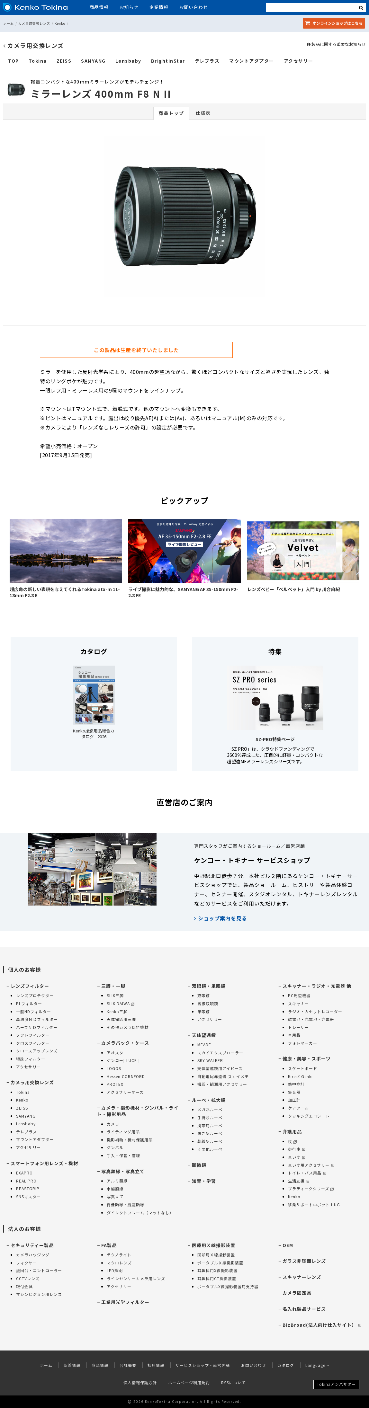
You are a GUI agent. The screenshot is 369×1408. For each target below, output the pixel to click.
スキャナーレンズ (302, 1277)
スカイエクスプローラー (220, 1052)
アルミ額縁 (117, 1180)
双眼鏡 (203, 995)
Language (317, 1365)
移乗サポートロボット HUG (314, 1204)
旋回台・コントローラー (39, 1270)
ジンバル (115, 1147)
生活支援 (298, 1180)
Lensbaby (128, 61)
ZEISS (64, 61)
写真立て (115, 1196)
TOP (13, 61)
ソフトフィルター (33, 1035)
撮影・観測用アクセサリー (222, 1084)
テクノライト (119, 1254)
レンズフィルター (30, 986)
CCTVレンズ (28, 1278)
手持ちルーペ (209, 1117)
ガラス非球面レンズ (304, 1261)
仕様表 (203, 113)
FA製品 (109, 1245)
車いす (296, 1157)
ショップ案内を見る (220, 918)
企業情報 (158, 7)
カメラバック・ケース (125, 1043)
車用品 (294, 1035)
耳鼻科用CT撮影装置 (216, 1278)
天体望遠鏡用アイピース (220, 1068)
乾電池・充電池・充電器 (311, 1019)
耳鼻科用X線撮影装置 (217, 1270)
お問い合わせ (193, 7)
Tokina (38, 61)
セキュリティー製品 (32, 1245)
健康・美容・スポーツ (307, 1058)
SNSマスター (28, 1196)
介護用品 (292, 1131)
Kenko (60, 23)
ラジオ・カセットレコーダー (315, 1011)
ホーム (8, 23)
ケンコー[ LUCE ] (123, 1060)
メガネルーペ (209, 1109)
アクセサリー (298, 61)
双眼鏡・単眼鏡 (209, 986)
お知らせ (129, 7)
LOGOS (114, 1068)
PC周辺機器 (299, 995)
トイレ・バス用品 (307, 1172)
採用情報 (156, 1365)
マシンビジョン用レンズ (39, 1294)
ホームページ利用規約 (189, 1382)
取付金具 (24, 1286)
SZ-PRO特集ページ (275, 739)
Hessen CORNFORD (126, 1076)
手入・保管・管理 (123, 1155)
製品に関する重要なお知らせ (336, 44)
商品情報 (99, 7)
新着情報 (72, 1365)
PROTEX (115, 1084)
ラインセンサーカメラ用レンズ (136, 1278)
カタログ (285, 1365)
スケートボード (302, 1068)
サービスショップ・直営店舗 (203, 1365)
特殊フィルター (30, 1058)
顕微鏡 (199, 1165)
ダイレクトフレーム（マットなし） (140, 1212)
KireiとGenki (300, 1076)
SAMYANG (93, 61)
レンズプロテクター (35, 995)
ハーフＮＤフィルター (37, 1027)
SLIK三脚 (115, 995)
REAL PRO (26, 1180)
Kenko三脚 (117, 1011)
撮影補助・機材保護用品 (130, 1139)
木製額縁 (115, 1188)
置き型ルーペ (209, 1133)
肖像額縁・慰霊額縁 (125, 1204)
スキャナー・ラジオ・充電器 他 (317, 986)
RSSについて (233, 1382)
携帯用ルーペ (209, 1125)
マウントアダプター (251, 61)
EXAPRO (24, 1172)
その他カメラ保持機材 (127, 1027)
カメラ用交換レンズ (34, 23)
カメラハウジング (33, 1254)
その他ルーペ (209, 1149)
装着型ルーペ (209, 1141)
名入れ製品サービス (304, 1309)
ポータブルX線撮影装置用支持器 (227, 1286)
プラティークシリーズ (311, 1188)
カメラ (113, 1124)
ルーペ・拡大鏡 (209, 1100)
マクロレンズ (119, 1262)
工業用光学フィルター (125, 1302)
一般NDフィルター (33, 1011)
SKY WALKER (210, 1060)
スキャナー (298, 1003)
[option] (184, 218)
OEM (288, 1245)
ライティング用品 (123, 1131)
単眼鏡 (203, 1011)
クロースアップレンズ (37, 1050)
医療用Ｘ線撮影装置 (213, 1245)
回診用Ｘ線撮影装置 (216, 1254)
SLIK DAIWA (120, 1003)
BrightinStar (168, 61)
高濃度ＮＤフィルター (37, 1019)
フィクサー (26, 1262)
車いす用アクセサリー (311, 1165)
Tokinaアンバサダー (336, 1384)
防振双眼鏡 (207, 1003)
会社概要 (128, 1365)
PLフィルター (29, 1003)
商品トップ (171, 113)
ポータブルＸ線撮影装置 (220, 1262)
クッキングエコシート (309, 1116)
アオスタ (115, 1052)
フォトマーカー (302, 1043)
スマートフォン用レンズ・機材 (44, 1163)
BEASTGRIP (28, 1188)
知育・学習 (204, 1181)
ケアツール (298, 1108)
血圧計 (294, 1099)
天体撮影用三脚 (121, 1019)
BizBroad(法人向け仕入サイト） (322, 1325)
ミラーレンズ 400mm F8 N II (101, 93)
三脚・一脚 (113, 986)
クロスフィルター (33, 1043)
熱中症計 (296, 1084)
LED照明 (115, 1270)
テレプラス (207, 61)
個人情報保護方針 (140, 1382)
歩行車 (296, 1149)
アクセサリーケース (125, 1092)
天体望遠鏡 (204, 1035)
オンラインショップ (334, 23)
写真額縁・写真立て (123, 1171)
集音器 (294, 1092)
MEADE (204, 1044)
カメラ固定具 (297, 1292)
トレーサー (298, 1027)
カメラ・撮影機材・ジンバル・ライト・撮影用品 (137, 1110)
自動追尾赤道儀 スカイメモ (223, 1076)
